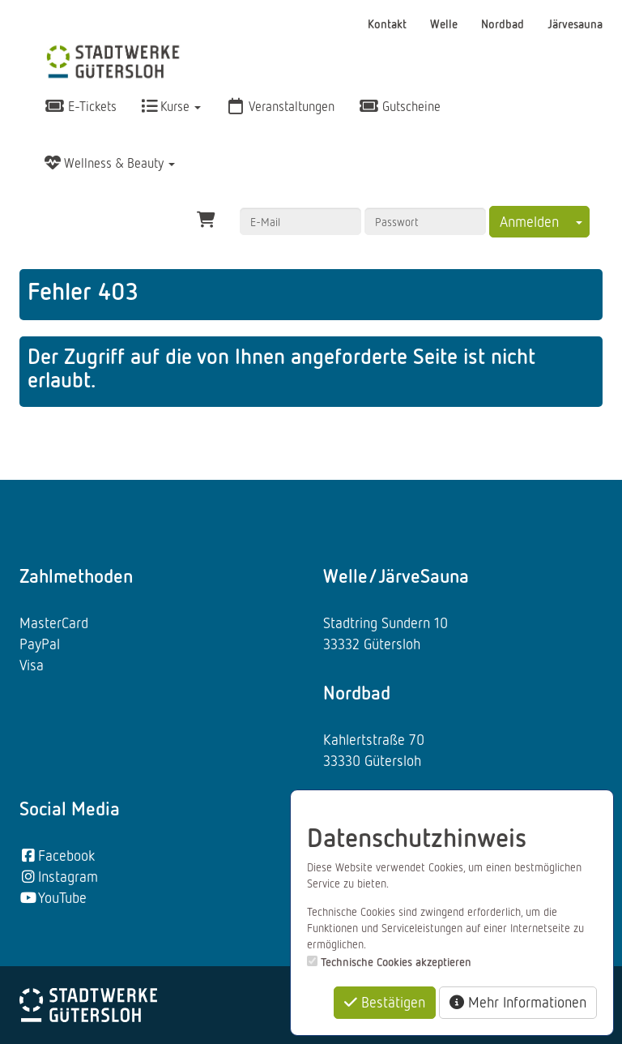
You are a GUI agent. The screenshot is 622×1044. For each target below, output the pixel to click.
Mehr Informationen (517, 1002)
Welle (445, 23)
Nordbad (504, 23)
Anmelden (529, 221)
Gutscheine (400, 106)
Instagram (58, 876)
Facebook (57, 855)
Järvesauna (575, 23)
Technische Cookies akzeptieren (396, 962)
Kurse (171, 106)
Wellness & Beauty (110, 163)
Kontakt (389, 23)
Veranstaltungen (279, 106)
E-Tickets (81, 106)
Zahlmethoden (76, 575)
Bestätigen (384, 1002)
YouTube (53, 897)
